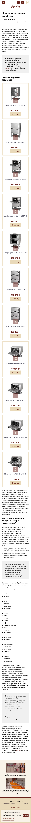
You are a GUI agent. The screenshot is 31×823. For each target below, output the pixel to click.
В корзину (15, 114)
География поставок (19, 22)
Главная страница (7, 22)
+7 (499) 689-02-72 (18, 2)
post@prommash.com (15, 807)
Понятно (25, 815)
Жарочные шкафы (7, 24)
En (22, 2)
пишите (7, 68)
